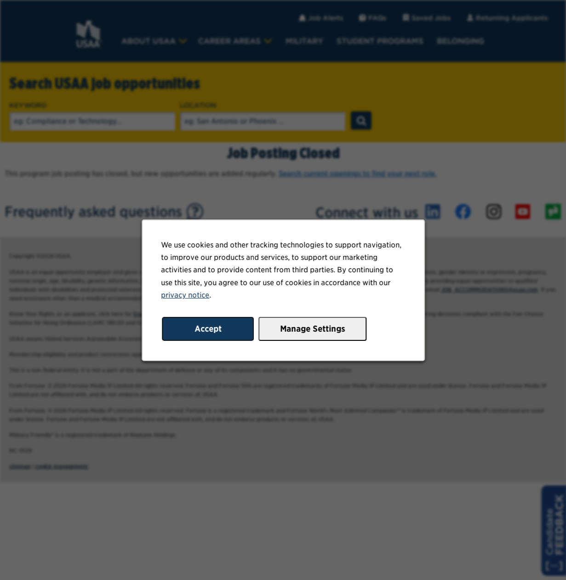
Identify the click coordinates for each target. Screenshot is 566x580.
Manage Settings (311, 330)
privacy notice (187, 297)
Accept (209, 330)
